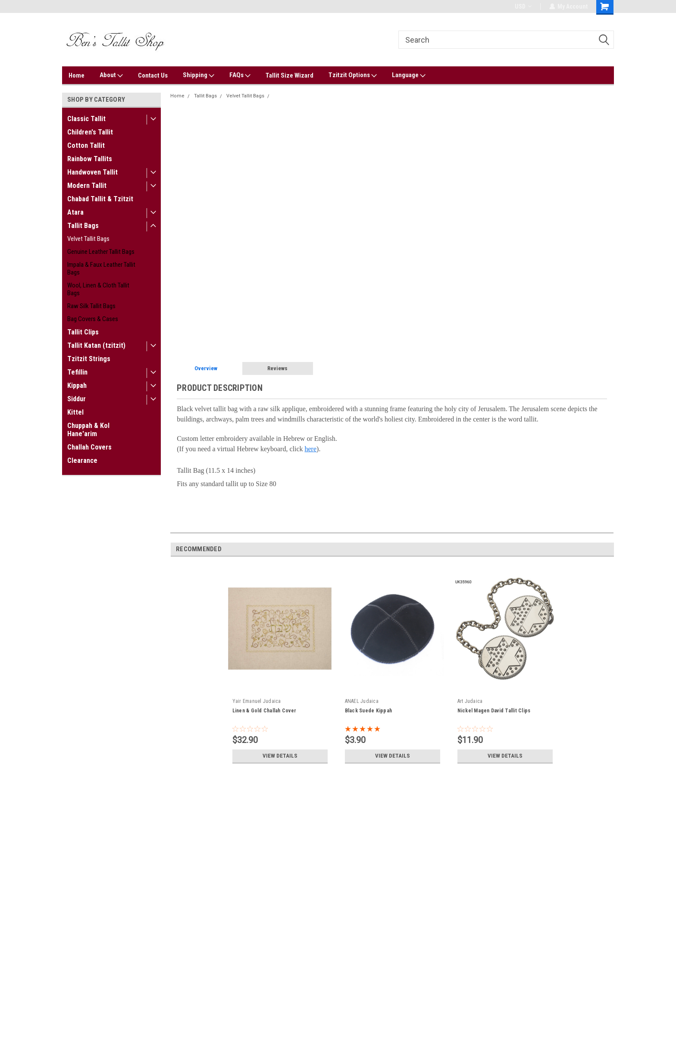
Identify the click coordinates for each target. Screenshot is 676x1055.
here (311, 449)
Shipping (198, 75)
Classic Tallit (86, 119)
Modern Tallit (86, 185)
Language (409, 75)
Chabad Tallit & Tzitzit (100, 199)
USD (522, 6)
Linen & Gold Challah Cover (264, 711)
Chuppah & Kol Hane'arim (88, 429)
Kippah (77, 385)
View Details (279, 755)
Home (76, 75)
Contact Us (153, 75)
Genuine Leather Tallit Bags (101, 252)
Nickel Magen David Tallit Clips (494, 711)
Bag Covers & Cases (92, 319)
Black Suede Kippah (368, 711)
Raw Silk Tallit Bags (91, 306)
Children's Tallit (90, 132)
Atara (75, 212)
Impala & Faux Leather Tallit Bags (101, 268)
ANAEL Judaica (362, 701)
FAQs (239, 75)
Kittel (75, 412)
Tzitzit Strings (88, 359)
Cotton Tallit (86, 145)
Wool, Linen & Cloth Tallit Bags (98, 289)
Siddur (76, 399)
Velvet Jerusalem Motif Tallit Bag (311, 96)
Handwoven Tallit (92, 172)
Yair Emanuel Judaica (256, 701)
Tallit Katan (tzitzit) (96, 345)
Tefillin (77, 372)
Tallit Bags (83, 226)
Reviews (277, 368)
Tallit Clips (83, 332)
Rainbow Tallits (89, 159)
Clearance (82, 460)
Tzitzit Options (353, 75)
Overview (205, 368)
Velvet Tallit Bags (88, 239)
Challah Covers (89, 447)
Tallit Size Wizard (289, 75)
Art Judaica (470, 701)
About (111, 75)
